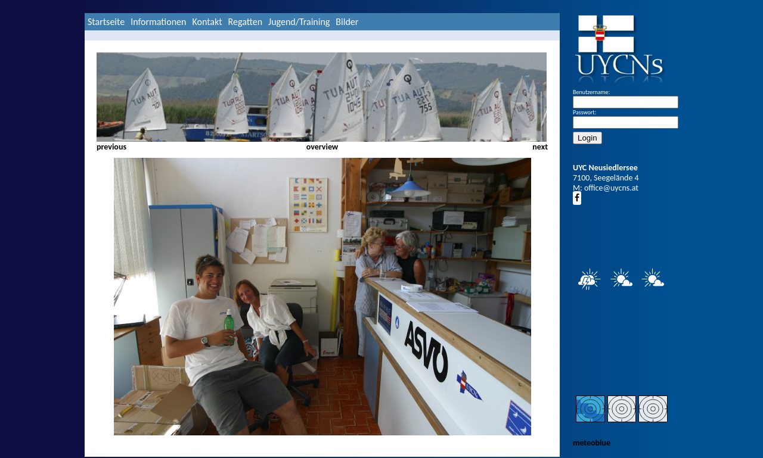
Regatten (245, 21)
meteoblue (591, 443)
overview (322, 147)
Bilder (347, 21)
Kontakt (207, 21)
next (540, 147)
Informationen (158, 21)
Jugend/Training (299, 21)
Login (587, 137)
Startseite (106, 21)
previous (111, 147)
